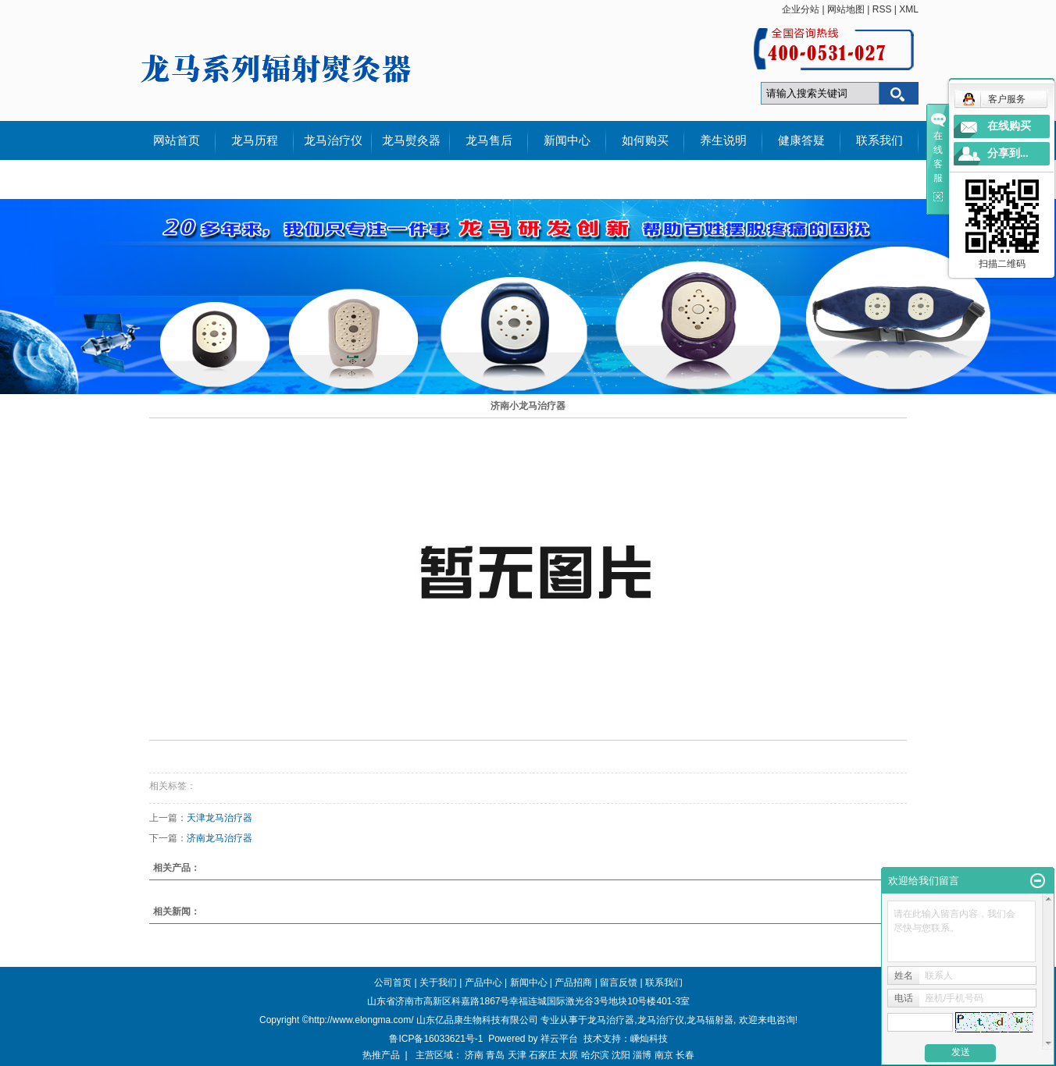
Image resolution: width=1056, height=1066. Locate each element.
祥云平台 (559, 1038)
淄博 (642, 1055)
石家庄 (543, 1055)
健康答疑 (801, 140)
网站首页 (176, 140)
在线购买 (1009, 126)
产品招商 (573, 982)
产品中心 (483, 982)
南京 (664, 1055)
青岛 (495, 1055)
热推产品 (381, 1055)
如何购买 (645, 140)
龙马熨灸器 (411, 140)
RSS (882, 9)
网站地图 (846, 9)
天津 (517, 1055)
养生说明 (723, 140)
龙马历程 (254, 140)
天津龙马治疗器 (219, 817)
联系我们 (879, 140)
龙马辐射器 (710, 1019)
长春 (685, 1055)
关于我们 (438, 982)
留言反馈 (618, 982)
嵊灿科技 (649, 1038)
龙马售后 (489, 140)
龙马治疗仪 (333, 140)
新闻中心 (567, 140)
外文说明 (176, 179)
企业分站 (800, 9)
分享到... (1008, 153)
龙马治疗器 (610, 1019)
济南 (474, 1055)
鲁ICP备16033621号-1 (436, 1038)
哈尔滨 (595, 1055)
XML (909, 9)
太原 (568, 1055)
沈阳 (621, 1055)
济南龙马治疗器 (219, 838)
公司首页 (393, 982)
